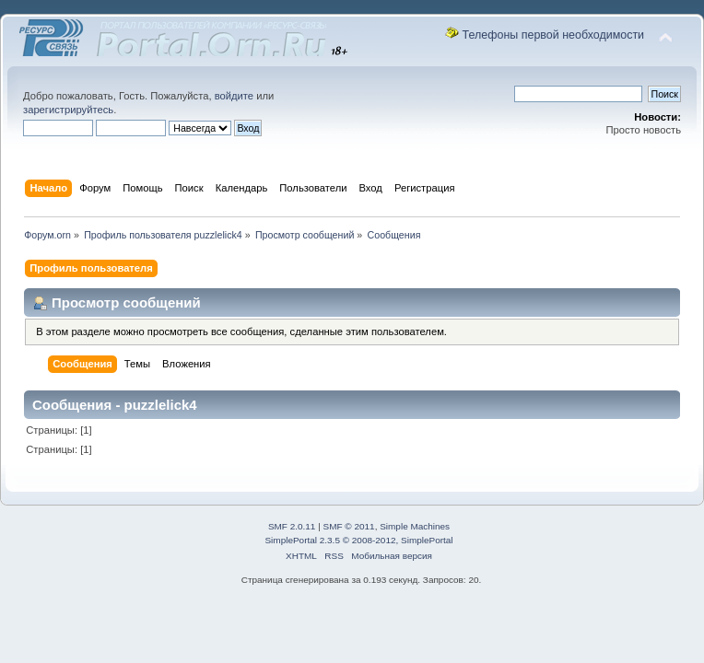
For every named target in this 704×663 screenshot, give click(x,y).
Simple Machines (415, 526)
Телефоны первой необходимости (554, 35)
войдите (234, 95)
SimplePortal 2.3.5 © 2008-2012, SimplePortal (358, 540)
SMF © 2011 (349, 526)
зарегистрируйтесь (68, 109)
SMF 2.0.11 (292, 526)
